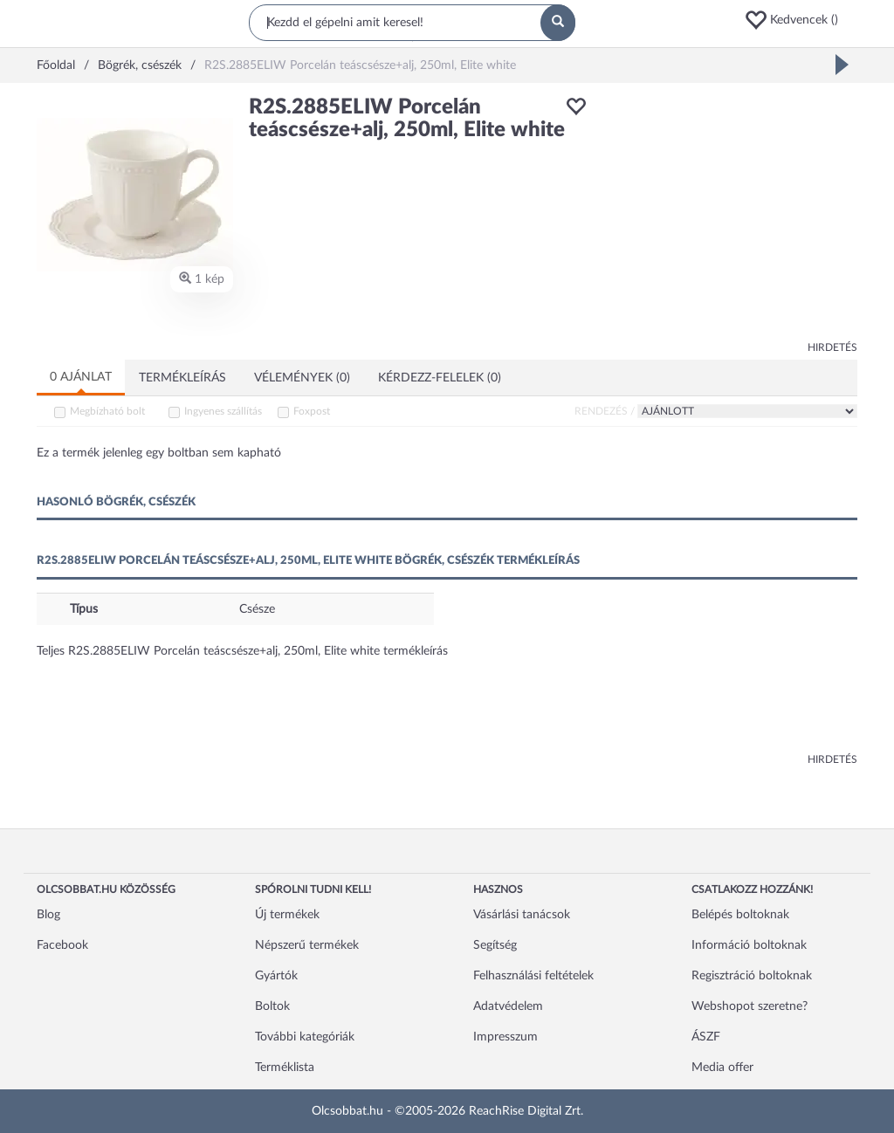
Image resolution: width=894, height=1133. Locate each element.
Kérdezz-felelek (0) (439, 378)
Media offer (722, 1067)
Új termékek (287, 915)
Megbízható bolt (107, 411)
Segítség (495, 945)
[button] (800, 20)
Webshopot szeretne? (749, 1006)
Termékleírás (182, 378)
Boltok (272, 1006)
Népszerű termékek (307, 945)
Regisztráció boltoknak (751, 976)
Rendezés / (604, 411)
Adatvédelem (508, 1006)
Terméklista (284, 1067)
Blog (48, 915)
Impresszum (505, 1037)
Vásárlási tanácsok (521, 915)
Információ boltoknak (749, 945)
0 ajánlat (81, 377)
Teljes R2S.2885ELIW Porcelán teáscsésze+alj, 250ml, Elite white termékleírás (242, 651)
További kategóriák (304, 1037)
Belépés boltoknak (740, 915)
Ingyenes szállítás (223, 411)
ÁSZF (705, 1037)
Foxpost (311, 411)
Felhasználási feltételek (533, 976)
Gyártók (276, 976)
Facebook (62, 945)
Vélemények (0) (302, 378)
